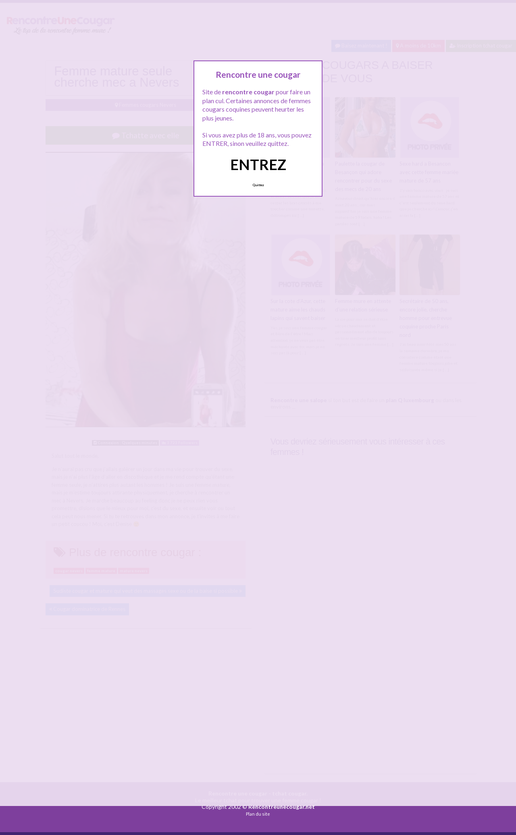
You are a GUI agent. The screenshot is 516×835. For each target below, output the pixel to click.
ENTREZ (258, 164)
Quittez (258, 185)
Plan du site (258, 813)
